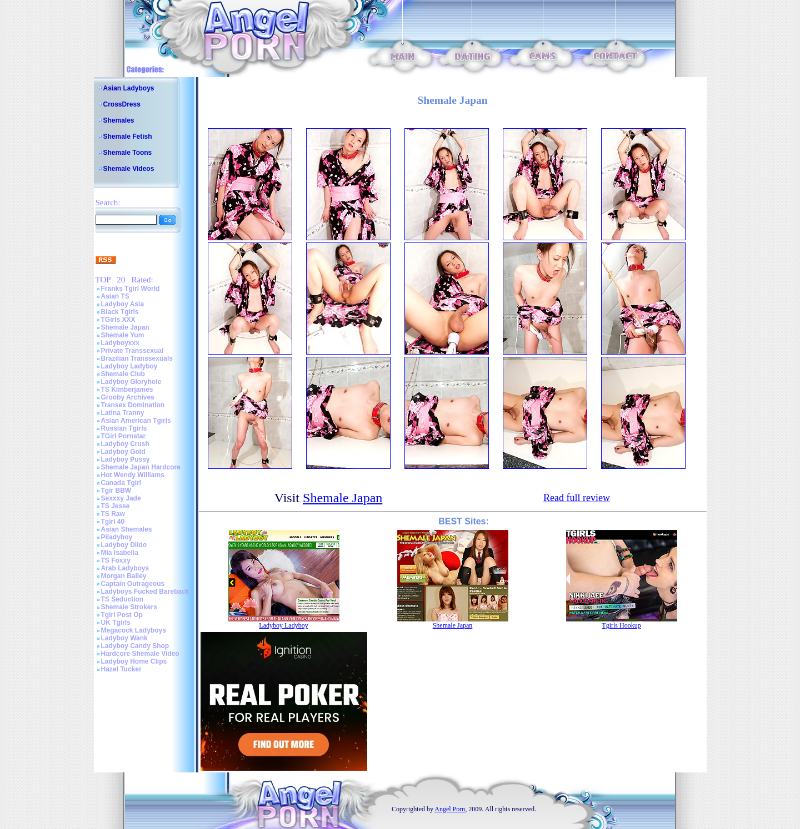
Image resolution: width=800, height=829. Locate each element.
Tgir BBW (116, 490)
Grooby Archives (127, 397)
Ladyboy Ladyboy (129, 366)
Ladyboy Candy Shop (135, 646)
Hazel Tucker (121, 669)
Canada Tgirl (121, 483)
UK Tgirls (116, 622)
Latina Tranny (122, 413)
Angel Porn (449, 809)
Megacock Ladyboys (133, 630)
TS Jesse (115, 506)
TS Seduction (122, 599)
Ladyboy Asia (122, 304)
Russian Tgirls (124, 428)
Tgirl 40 (113, 521)
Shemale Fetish (127, 136)
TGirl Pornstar (123, 436)
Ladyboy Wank (124, 638)
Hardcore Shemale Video (140, 654)
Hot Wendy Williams (132, 475)
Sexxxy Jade (121, 498)
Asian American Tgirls (136, 420)
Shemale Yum (122, 335)
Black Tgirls (120, 312)
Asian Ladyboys (128, 88)
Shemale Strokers (129, 607)
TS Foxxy (116, 560)
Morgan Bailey (124, 576)
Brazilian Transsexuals (137, 358)
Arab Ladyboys (125, 568)
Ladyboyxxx (120, 343)
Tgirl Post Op (122, 615)
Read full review (576, 497)
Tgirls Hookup (621, 625)
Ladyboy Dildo (124, 545)
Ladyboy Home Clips (134, 661)
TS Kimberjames (127, 389)
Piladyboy (117, 537)
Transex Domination (133, 405)
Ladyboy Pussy (125, 459)
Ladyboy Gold (123, 452)
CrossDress (122, 104)
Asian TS (115, 296)
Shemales (118, 120)
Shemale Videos (128, 169)
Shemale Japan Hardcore (141, 467)
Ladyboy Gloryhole (131, 382)
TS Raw (113, 514)
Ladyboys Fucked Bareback (145, 591)
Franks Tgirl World (130, 288)
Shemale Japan (125, 327)
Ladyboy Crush (125, 444)
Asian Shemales (126, 529)
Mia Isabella (119, 553)
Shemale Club (123, 374)
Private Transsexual (132, 351)
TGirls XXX (118, 319)
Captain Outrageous (133, 584)
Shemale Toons (127, 152)
